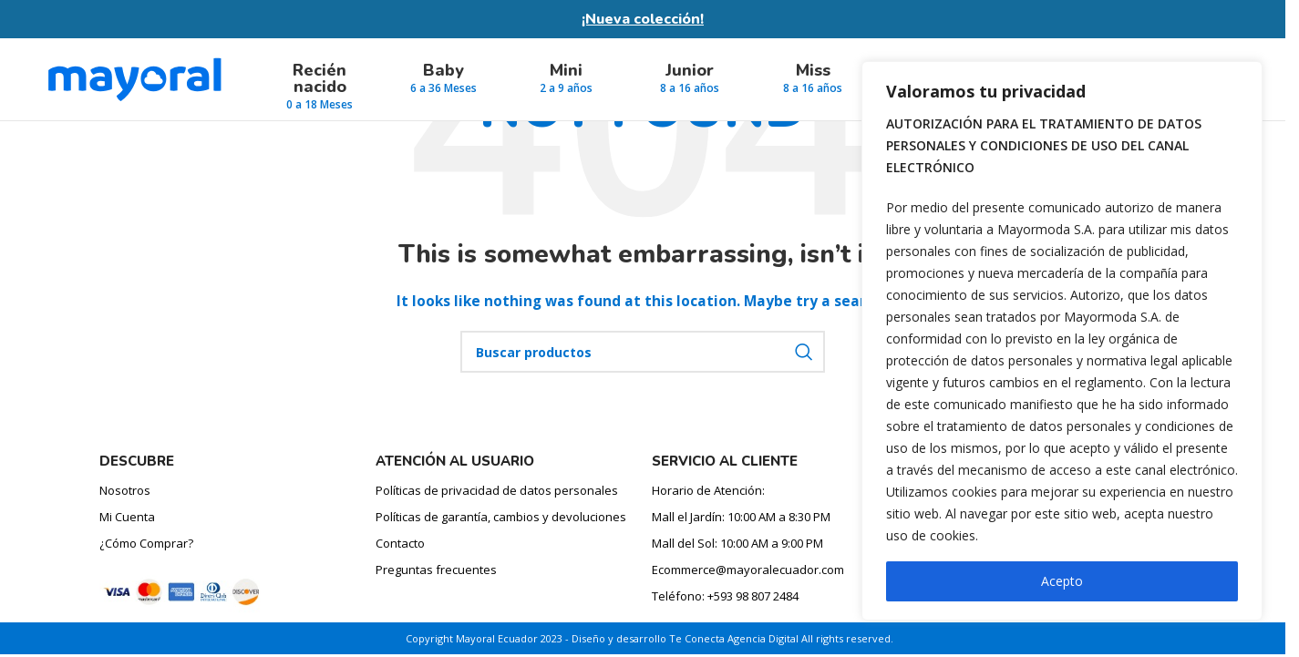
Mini (566, 70)
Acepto (1062, 581)
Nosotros (124, 490)
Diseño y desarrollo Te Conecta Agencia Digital (685, 638)
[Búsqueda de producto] (642, 352)
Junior (689, 70)
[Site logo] (134, 78)
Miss (813, 70)
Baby (443, 70)
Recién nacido (319, 78)
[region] (1062, 341)
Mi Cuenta (127, 516)
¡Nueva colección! (643, 19)
